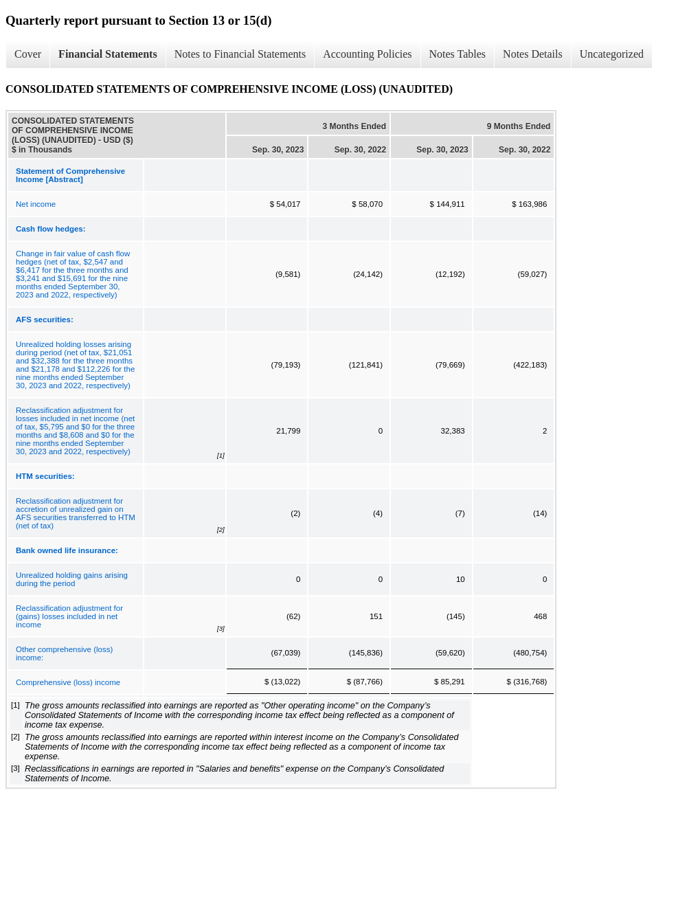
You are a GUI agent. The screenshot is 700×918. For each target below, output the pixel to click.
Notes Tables (457, 54)
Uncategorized (612, 54)
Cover (27, 54)
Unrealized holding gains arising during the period (72, 579)
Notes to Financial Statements (240, 54)
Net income (36, 204)
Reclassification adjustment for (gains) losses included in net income (69, 616)
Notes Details (533, 54)
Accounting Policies (367, 54)
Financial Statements (107, 54)
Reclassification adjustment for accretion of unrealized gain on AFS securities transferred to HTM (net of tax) (75, 513)
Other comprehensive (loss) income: (64, 653)
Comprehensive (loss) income (68, 682)
